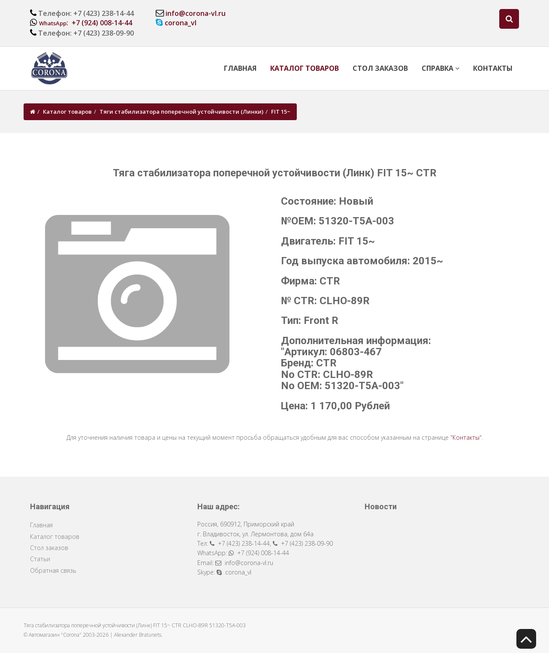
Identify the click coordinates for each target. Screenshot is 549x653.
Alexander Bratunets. (138, 634)
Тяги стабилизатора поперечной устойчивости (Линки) (181, 111)
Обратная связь (53, 570)
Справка (440, 68)
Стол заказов (380, 68)
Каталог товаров (304, 68)
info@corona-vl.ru (196, 13)
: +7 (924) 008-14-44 (85, 22)
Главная (240, 68)
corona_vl (180, 22)
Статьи (40, 559)
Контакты (493, 68)
